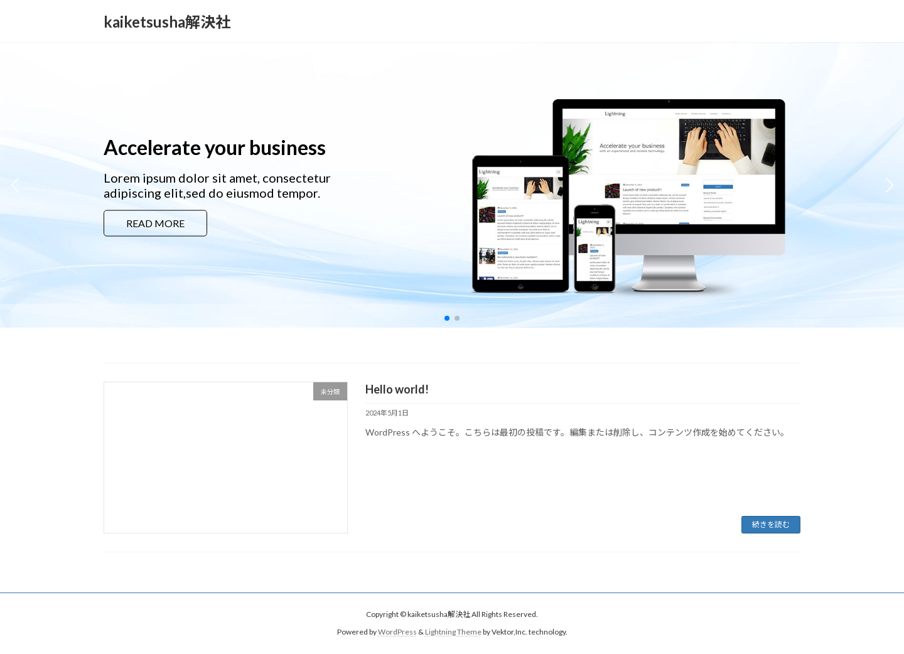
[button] (446, 318)
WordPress (397, 631)
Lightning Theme (453, 631)
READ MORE (155, 223)
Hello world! (397, 389)
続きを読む (771, 524)
